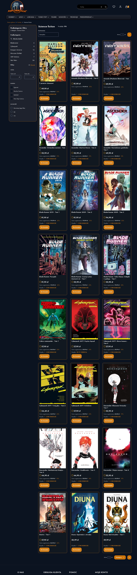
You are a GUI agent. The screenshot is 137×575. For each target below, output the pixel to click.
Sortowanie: (41, 31)
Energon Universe (22, 50)
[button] (106, 7)
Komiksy (19, 22)
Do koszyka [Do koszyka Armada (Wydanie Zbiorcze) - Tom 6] (108, 98)
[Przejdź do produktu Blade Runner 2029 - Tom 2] (84, 190)
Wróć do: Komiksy (16, 39)
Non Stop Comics (19, 99)
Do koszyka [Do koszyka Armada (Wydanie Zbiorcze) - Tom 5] (76, 98)
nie (14, 116)
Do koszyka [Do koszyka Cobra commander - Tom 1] (44, 356)
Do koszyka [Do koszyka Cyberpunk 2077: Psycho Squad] (76, 356)
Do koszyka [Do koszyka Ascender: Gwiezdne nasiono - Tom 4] (44, 163)
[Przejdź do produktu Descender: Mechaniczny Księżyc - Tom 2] (52, 448)
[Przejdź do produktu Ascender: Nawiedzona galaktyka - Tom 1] (117, 126)
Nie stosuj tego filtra (19, 108)
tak (14, 112)
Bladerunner (22, 43)
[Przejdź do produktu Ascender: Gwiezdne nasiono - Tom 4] (52, 126)
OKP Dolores (22, 57)
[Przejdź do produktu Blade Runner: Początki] (52, 255)
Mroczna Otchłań (22, 53)
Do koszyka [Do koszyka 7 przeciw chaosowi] (44, 98)
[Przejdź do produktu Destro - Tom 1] (52, 513)
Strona (118, 34)
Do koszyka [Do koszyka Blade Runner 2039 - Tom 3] (108, 227)
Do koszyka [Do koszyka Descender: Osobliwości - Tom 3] (76, 485)
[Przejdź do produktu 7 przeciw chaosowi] (52, 61)
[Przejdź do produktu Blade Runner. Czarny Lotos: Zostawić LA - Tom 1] (84, 255)
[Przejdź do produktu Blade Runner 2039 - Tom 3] (117, 190)
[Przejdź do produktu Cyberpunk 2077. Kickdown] (84, 384)
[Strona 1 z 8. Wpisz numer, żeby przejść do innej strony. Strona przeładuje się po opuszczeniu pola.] (122, 35)
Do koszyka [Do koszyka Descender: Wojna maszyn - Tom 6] (108, 485)
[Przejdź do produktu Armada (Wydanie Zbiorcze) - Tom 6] (117, 59)
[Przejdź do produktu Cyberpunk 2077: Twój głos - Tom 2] (52, 384)
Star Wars (22, 60)
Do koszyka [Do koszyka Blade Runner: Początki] (44, 292)
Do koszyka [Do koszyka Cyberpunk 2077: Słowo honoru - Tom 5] (108, 356)
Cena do (26, 74)
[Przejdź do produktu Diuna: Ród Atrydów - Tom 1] (117, 513)
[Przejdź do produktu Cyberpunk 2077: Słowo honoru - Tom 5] (117, 319)
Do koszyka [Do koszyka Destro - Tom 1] (44, 550)
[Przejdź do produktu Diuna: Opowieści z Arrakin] (84, 513)
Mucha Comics (18, 91)
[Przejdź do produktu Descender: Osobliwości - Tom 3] (84, 448)
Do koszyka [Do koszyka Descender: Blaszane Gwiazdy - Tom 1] (108, 421)
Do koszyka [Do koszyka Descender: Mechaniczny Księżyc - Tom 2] (44, 485)
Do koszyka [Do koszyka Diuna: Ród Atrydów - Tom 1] (108, 550)
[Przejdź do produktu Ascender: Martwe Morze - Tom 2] (84, 126)
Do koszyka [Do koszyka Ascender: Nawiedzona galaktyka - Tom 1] (108, 163)
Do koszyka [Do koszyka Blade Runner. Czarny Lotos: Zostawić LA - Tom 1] (76, 292)
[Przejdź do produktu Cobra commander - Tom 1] (52, 319)
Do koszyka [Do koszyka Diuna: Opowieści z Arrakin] (76, 550)
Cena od (13, 74)
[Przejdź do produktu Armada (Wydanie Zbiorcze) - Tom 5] (84, 59)
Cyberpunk (22, 46)
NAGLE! (16, 95)
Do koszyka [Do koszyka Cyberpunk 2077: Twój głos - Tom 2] (44, 421)
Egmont (16, 87)
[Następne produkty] (120, 557)
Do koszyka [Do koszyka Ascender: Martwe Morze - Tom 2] (76, 163)
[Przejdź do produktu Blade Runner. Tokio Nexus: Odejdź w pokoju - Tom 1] (117, 255)
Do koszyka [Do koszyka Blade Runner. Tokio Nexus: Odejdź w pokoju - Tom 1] (108, 292)
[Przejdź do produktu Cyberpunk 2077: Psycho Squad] (84, 319)
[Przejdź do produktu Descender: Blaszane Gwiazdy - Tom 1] (117, 384)
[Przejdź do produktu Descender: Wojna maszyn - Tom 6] (117, 448)
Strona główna (11, 22)
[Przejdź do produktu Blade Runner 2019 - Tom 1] (52, 190)
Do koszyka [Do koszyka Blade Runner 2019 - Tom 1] (44, 227)
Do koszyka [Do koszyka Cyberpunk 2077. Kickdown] (76, 421)
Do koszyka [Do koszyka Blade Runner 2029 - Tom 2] (76, 227)
